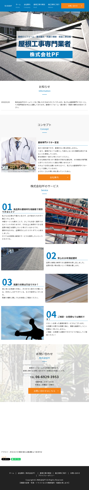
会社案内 (27, 5)
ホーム (18, 5)
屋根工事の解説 (39, 5)
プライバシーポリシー (46, 475)
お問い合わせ (73, 6)
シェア (3, 457)
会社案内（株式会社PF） (27, 473)
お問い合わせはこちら (44, 390)
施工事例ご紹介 (54, 5)
